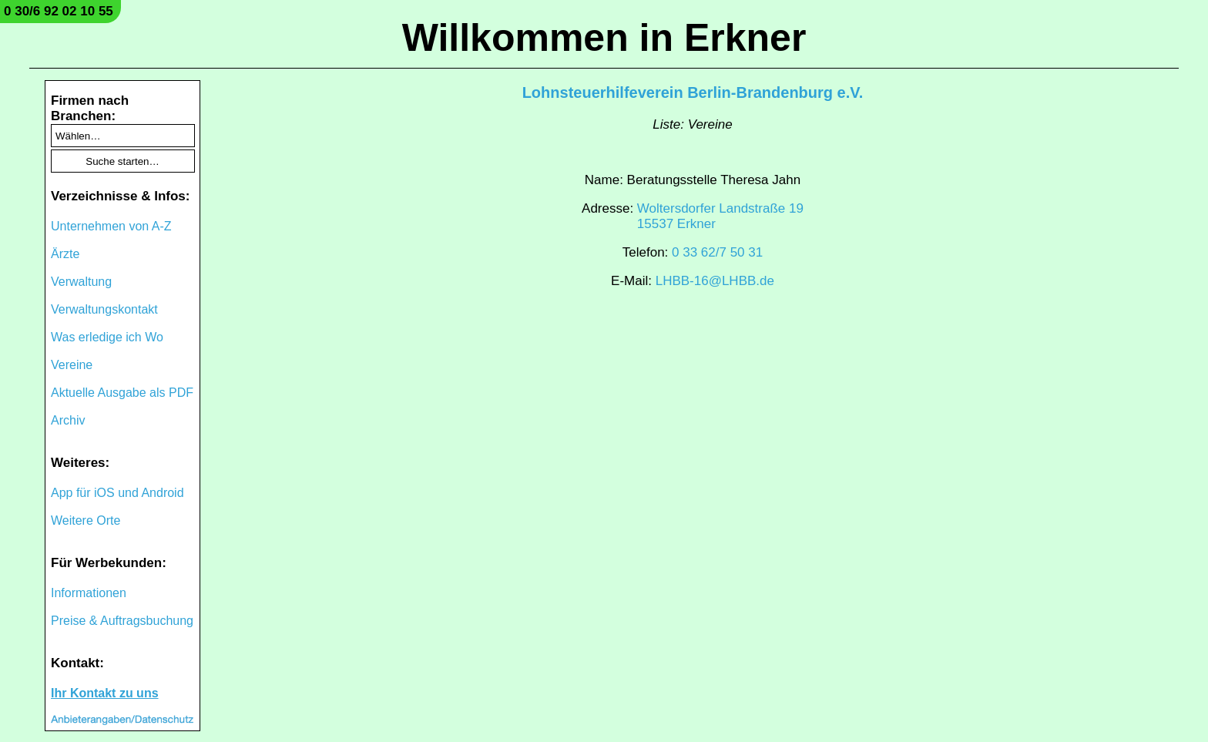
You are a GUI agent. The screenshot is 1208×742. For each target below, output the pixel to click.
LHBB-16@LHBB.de (715, 281)
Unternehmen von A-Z (111, 226)
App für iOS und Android (117, 492)
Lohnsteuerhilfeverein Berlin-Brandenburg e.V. (693, 92)
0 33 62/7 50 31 (717, 252)
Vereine (71, 364)
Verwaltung (81, 281)
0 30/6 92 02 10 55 (58, 11)
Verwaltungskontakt (104, 309)
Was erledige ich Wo (107, 337)
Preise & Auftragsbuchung (122, 620)
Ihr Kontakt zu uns (105, 693)
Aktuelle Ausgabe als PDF (122, 392)
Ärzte (65, 253)
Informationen (88, 592)
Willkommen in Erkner (604, 37)
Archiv (68, 420)
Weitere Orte (85, 520)
